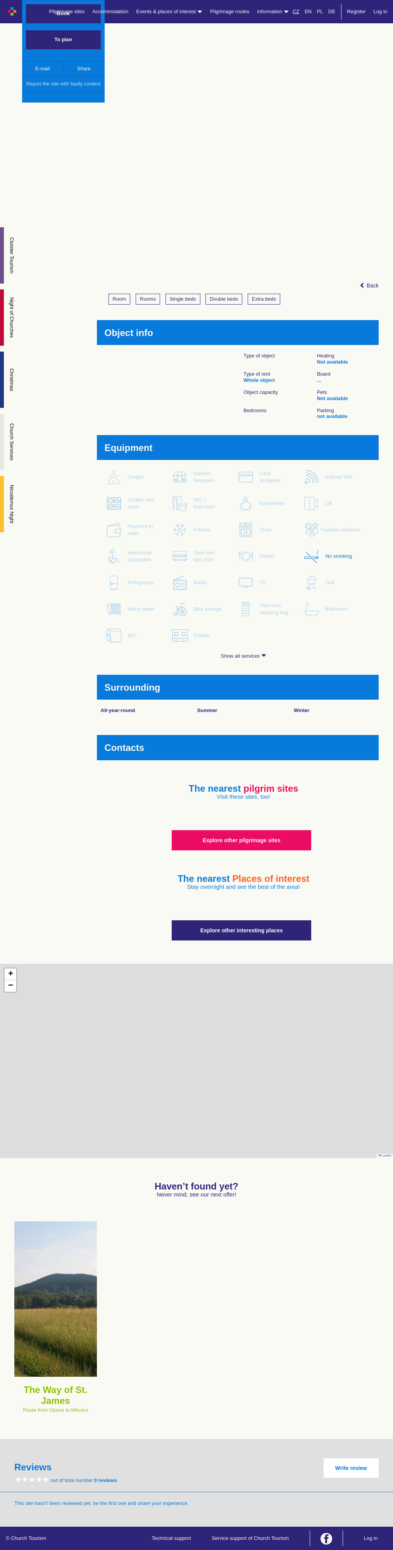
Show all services (243, 656)
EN (308, 11)
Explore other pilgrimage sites (242, 840)
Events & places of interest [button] (169, 11)
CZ (296, 11)
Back (369, 285)
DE (331, 11)
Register (356, 11)
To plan (63, 39)
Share (84, 68)
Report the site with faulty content (63, 84)
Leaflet (385, 1155)
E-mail (42, 68)
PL (320, 11)
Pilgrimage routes (229, 11)
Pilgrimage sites (67, 11)
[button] (10, 974)
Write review (351, 1468)
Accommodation (110, 11)
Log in (380, 11)
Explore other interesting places (241, 930)
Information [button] (273, 11)
